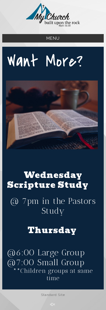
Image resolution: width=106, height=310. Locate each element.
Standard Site (53, 295)
